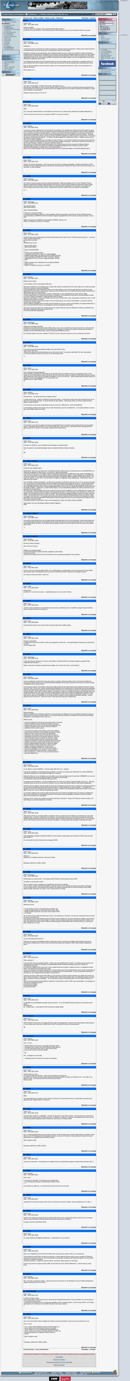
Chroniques (19, 14)
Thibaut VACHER (65, 1374)
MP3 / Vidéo (103, 34)
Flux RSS (97, 1372)
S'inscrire (60, 14)
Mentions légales (71, 1372)
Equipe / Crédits (57, 1372)
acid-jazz (6, 42)
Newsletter (51, 14)
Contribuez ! (33, 14)
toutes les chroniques (10, 22)
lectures (10, 69)
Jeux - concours (105, 74)
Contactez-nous (26, 1372)
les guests (7, 43)
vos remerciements (106, 52)
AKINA (30, 765)
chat (102, 59)
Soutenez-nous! (85, 1372)
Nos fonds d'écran (106, 71)
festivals (6, 64)
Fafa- (29, 104)
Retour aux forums (59, 1365)
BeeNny (30, 277)
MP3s (102, 36)
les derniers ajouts (9, 25)
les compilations (8, 33)
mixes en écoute (105, 38)
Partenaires (6, 72)
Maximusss (31, 201)
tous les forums (105, 54)
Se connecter (59, 1357)
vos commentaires (106, 51)
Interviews (6, 56)
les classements (8, 49)
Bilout (29, 441)
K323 (29, 621)
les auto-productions (10, 32)
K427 (29, 998)
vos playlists (104, 49)
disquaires (12, 67)
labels (6, 65)
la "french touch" (9, 35)
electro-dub (7, 38)
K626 (29, 23)
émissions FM (105, 40)
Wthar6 (30, 126)
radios (6, 67)
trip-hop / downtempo (10, 36)
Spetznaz (30, 42)
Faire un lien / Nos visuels (108, 70)
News (11, 14)
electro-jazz (7, 39)
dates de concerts (9, 62)
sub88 (81, 1374)
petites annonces (105, 56)
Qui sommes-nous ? (41, 1372)
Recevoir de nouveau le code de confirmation (59, 1362)
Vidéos (103, 37)
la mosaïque (7, 46)
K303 (29, 956)
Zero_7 (30, 1018)
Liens (101, 68)
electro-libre (7, 40)
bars (5, 69)
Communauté (104, 42)
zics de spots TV (9, 68)
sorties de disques (9, 61)
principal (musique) (106, 55)
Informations (7, 59)
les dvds (6, 45)
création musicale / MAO (108, 58)
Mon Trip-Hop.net (105, 19)
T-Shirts (43, 14)
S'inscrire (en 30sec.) (59, 1359)
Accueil (5, 14)
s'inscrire (103, 31)
